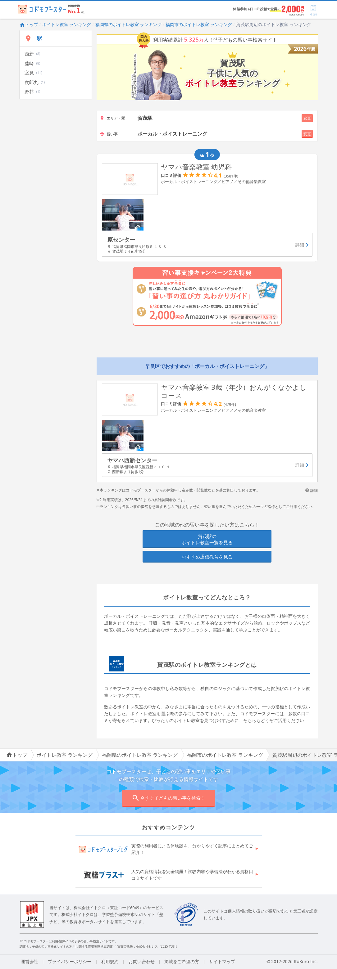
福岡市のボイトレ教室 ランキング (199, 24)
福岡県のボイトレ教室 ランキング (128, 24)
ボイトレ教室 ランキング (66, 24)
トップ (29, 24)
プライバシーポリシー (69, 961)
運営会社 (29, 961)
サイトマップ (222, 961)
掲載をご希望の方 (181, 961)
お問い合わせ (142, 961)
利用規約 (110, 961)
